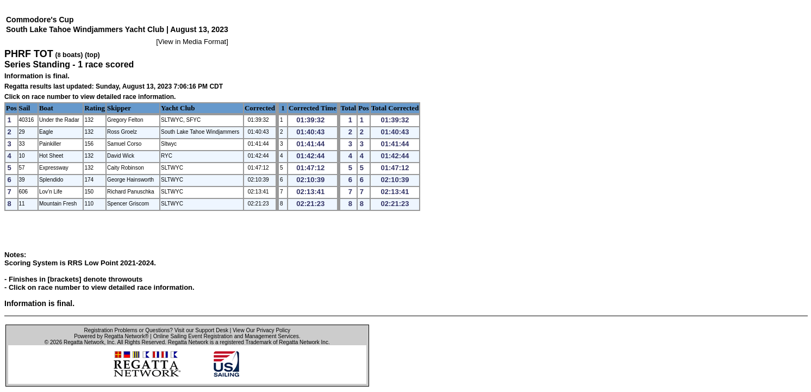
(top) (92, 55)
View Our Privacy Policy (261, 330)
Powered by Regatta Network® (111, 336)
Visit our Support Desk (201, 330)
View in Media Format (192, 42)
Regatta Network (84, 342)
